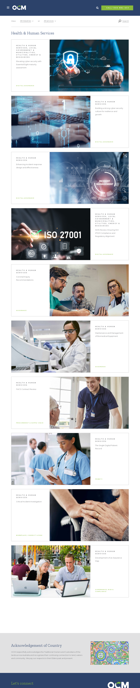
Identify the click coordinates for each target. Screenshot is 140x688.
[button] (8, 7)
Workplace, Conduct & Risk (29, 535)
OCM (19, 7)
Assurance (21, 310)
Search (97, 8)
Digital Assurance (25, 85)
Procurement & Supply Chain (29, 423)
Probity (98, 479)
